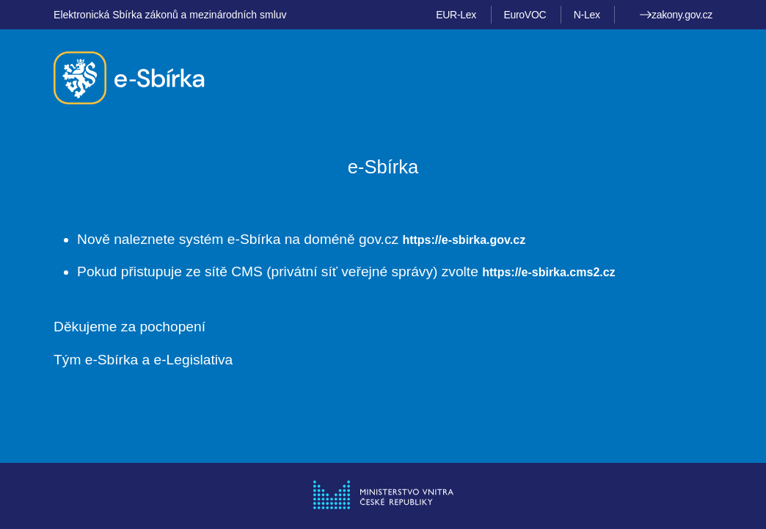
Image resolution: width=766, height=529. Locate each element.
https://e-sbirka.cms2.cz (548, 272)
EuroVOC (524, 15)
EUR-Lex (456, 15)
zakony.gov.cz (676, 15)
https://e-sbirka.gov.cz (463, 240)
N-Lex (587, 15)
